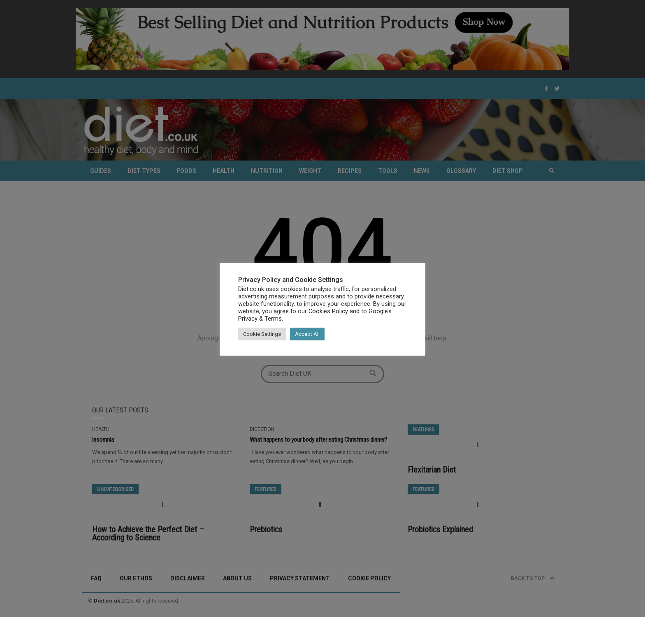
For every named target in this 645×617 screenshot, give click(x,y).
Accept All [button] (307, 334)
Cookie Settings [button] (262, 334)
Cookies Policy (328, 311)
